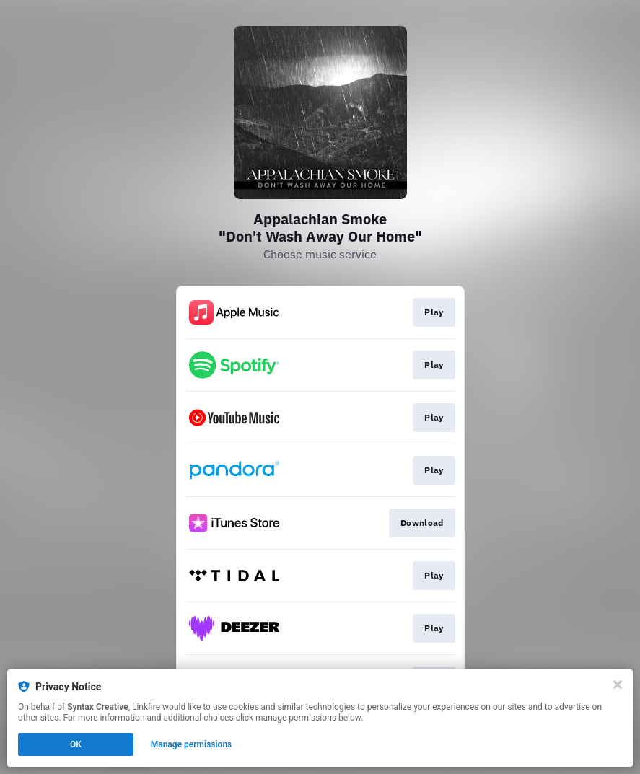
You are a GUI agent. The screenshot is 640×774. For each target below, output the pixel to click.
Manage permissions (191, 744)
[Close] (617, 684)
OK (76, 744)
